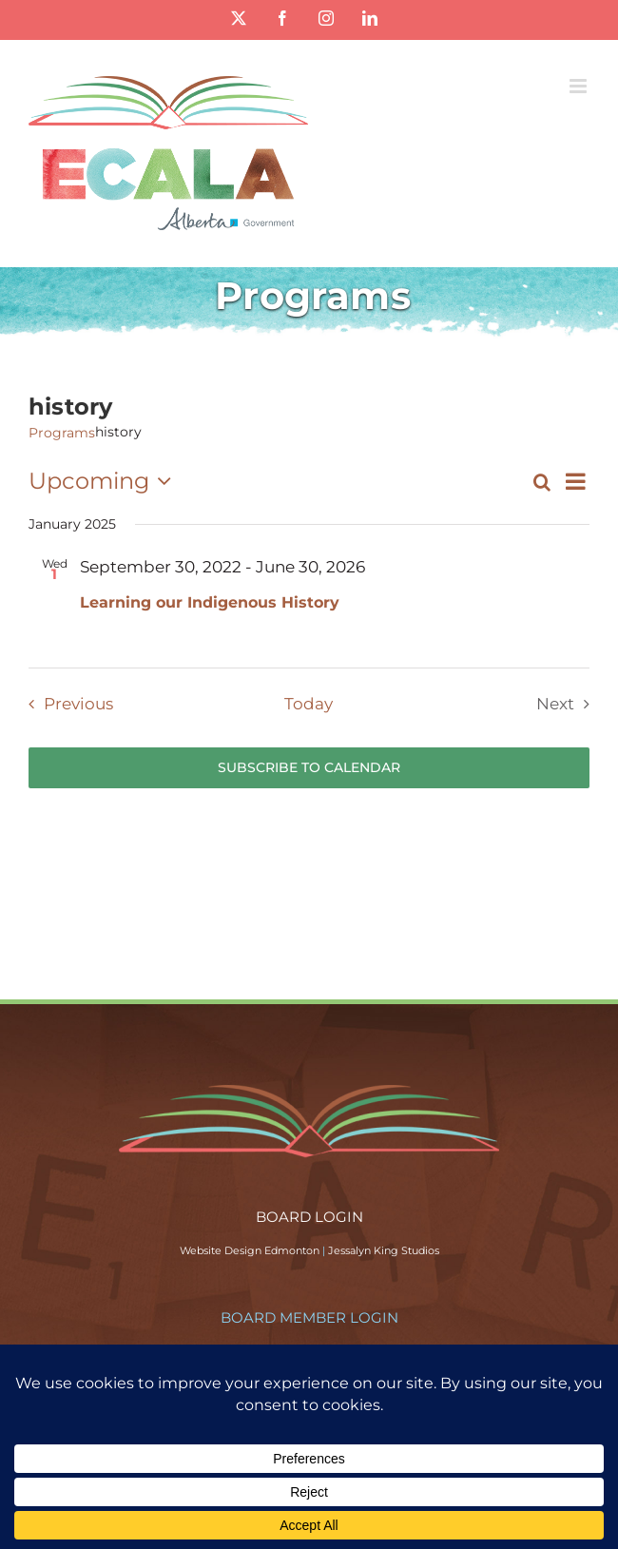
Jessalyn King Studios (383, 1250)
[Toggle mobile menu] (579, 86)
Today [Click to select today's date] (308, 703)
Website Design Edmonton (249, 1250)
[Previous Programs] (66, 703)
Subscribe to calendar (309, 768)
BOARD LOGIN (309, 1217)
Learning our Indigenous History (209, 602)
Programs (62, 432)
